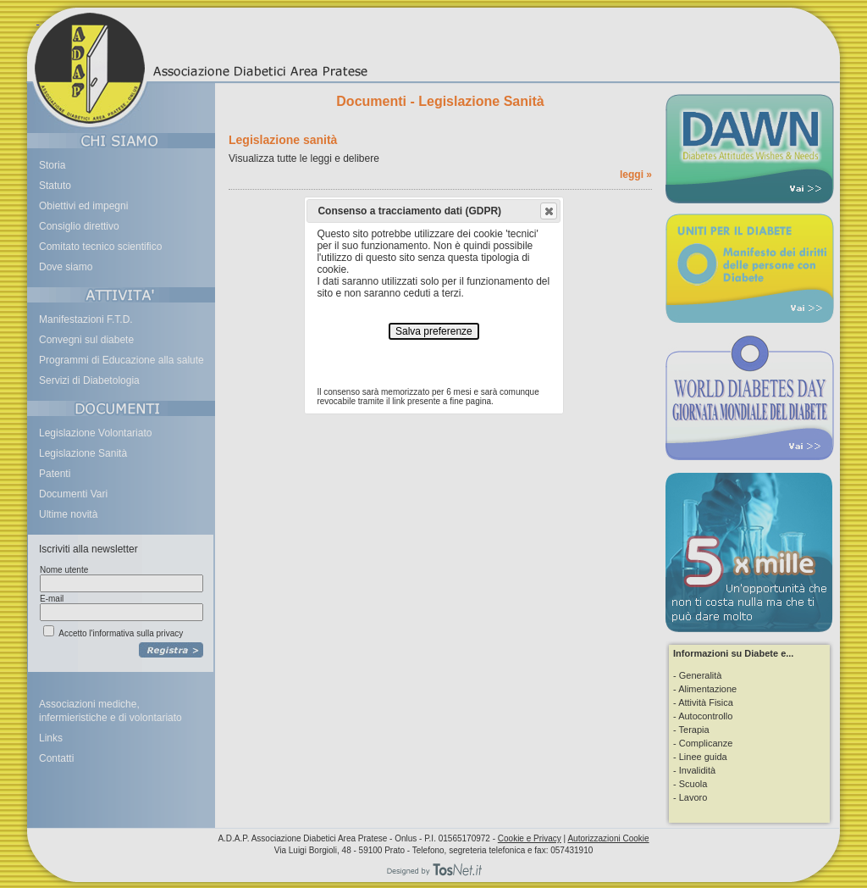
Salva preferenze (433, 331)
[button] (548, 211)
